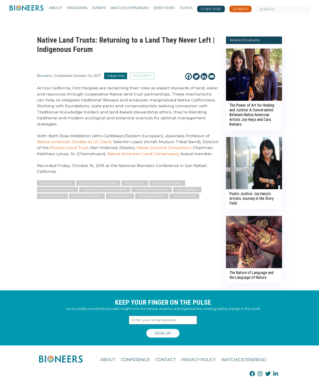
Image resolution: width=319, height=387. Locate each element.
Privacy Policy (198, 359)
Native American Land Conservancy (143, 153)
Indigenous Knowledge (57, 189)
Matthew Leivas (52, 196)
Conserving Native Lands (98, 183)
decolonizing (134, 183)
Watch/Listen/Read (243, 359)
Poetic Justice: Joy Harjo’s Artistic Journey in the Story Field (251, 198)
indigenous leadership (151, 189)
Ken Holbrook (187, 189)
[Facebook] (188, 76)
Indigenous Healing (167, 183)
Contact (165, 359)
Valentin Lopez (184, 196)
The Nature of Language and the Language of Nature (251, 275)
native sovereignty (87, 196)
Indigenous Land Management (104, 189)
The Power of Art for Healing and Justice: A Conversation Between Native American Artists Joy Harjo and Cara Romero (251, 115)
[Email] (211, 76)
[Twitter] (196, 76)
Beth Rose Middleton (56, 183)
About (107, 359)
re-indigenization (151, 196)
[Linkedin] (204, 76)
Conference (135, 359)
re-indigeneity (120, 196)
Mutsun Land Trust (69, 147)
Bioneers (44, 76)
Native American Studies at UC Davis (74, 141)
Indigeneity (115, 76)
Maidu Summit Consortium (164, 147)
